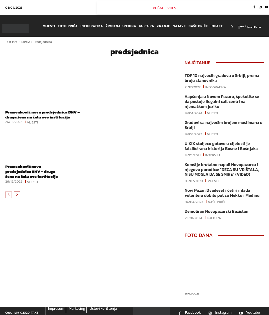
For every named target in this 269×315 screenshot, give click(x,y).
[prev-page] (8, 200)
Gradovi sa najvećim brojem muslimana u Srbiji (222, 123)
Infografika (215, 86)
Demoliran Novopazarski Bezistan (215, 208)
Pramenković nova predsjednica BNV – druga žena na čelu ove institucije (44, 114)
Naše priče (217, 198)
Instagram (223, 309)
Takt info (11, 41)
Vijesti (32, 122)
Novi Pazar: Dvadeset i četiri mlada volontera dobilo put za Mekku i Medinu (220, 189)
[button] (232, 27)
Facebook (193, 309)
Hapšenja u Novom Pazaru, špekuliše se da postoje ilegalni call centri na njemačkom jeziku (223, 101)
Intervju (212, 152)
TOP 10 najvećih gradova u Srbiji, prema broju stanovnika (220, 78)
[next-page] (17, 200)
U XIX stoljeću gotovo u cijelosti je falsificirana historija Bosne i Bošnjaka (219, 144)
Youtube (253, 309)
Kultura (214, 214)
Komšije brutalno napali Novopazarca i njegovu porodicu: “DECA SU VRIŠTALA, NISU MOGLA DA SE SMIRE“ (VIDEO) (220, 167)
